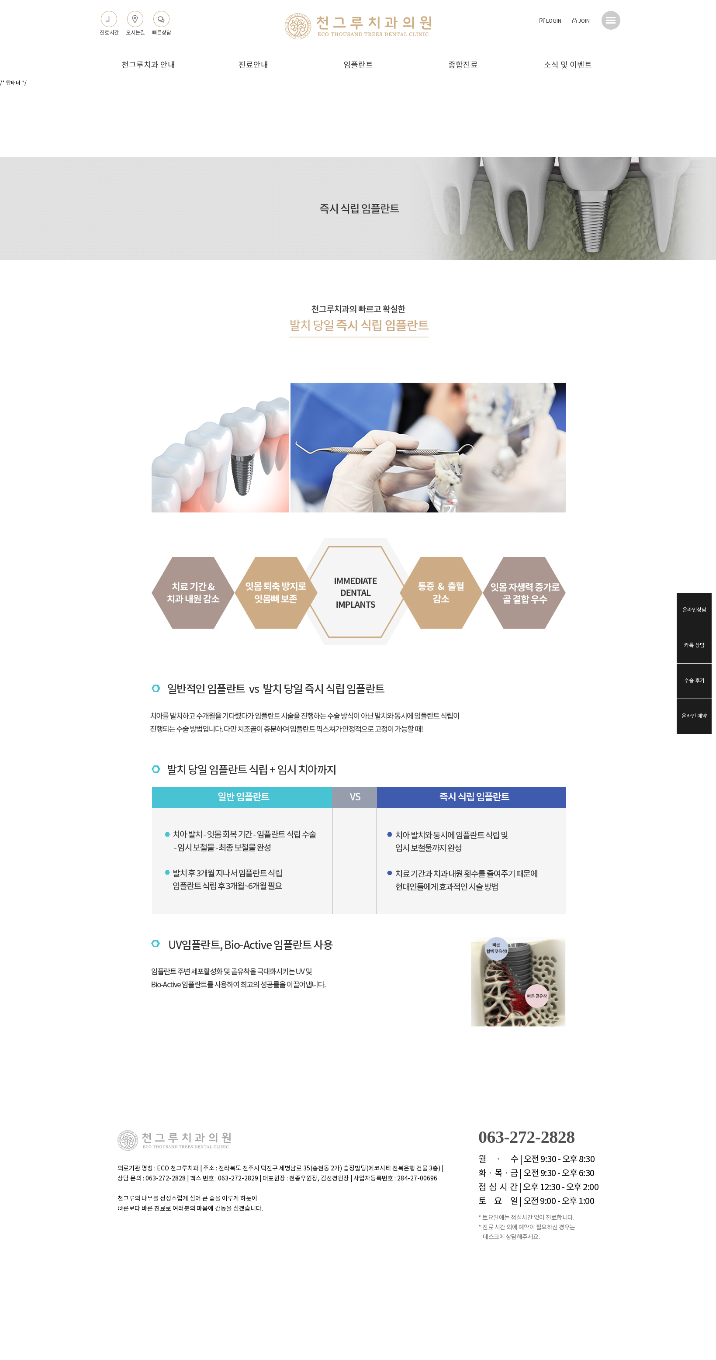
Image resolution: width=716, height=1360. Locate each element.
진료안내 (253, 65)
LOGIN (550, 21)
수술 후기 (694, 681)
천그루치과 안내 (148, 65)
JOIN (581, 21)
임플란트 (358, 65)
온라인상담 (694, 610)
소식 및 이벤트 (568, 65)
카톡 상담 (694, 645)
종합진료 (463, 65)
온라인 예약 (694, 716)
